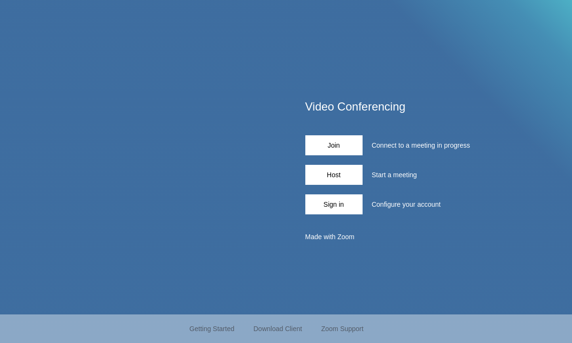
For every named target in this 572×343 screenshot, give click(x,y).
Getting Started (211, 329)
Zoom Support (342, 329)
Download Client (277, 329)
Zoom (345, 237)
